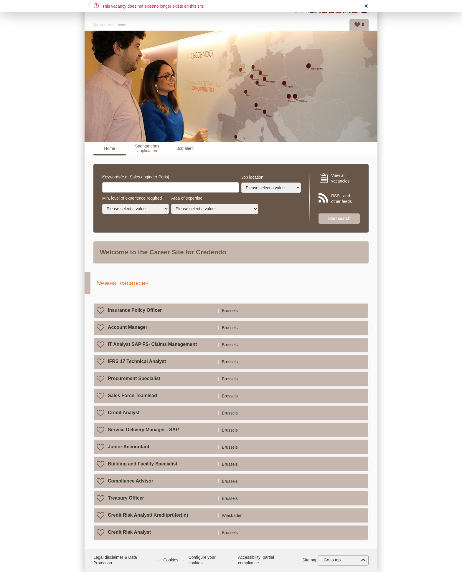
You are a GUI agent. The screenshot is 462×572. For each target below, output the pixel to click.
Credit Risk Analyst (129, 532)
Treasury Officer (126, 497)
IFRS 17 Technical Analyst (137, 361)
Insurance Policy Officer (135, 310)
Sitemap (309, 560)
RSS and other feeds (341, 198)
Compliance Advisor (130, 480)
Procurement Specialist (134, 378)
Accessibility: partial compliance (256, 560)
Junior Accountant (128, 446)
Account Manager (127, 327)
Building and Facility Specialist (142, 463)
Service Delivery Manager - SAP (143, 429)
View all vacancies (340, 178)
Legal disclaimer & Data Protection (115, 560)
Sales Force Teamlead (132, 395)
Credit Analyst (124, 412)
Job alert (185, 148)
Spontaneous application (147, 148)
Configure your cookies (202, 560)
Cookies (170, 560)
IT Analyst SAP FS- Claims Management (152, 344)
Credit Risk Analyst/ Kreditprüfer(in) (148, 515)
